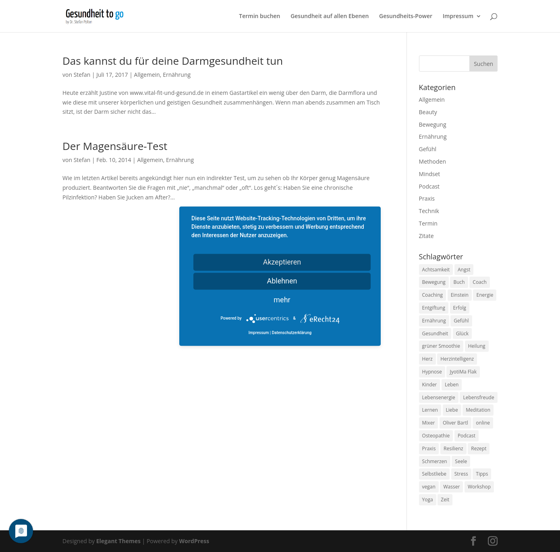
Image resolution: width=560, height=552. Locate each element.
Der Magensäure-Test (114, 146)
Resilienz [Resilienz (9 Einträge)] (453, 448)
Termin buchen (259, 16)
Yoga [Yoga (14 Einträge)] (427, 499)
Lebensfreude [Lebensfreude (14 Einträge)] (478, 397)
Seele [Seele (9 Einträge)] (461, 461)
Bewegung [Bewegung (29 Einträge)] (434, 282)
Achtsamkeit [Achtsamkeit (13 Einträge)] (436, 269)
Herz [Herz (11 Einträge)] (427, 358)
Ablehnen (282, 281)
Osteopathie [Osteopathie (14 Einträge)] (436, 435)
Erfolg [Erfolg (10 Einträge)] (459, 307)
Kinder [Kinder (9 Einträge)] (429, 384)
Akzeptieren (282, 262)
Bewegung (432, 124)
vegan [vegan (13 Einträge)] (429, 486)
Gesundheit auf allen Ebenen (329, 16)
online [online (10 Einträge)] (483, 422)
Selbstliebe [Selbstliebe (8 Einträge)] (434, 473)
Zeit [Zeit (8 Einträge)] (445, 499)
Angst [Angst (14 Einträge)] (464, 269)
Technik (429, 211)
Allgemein (147, 74)
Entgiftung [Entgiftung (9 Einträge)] (433, 307)
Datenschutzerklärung (291, 332)
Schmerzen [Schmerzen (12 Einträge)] (434, 461)
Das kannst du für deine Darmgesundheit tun (172, 60)
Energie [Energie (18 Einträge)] (484, 294)
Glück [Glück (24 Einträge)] (462, 333)
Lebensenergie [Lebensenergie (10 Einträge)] (438, 397)
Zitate (426, 236)
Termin (428, 223)
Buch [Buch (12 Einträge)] (459, 282)
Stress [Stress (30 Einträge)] (461, 473)
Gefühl (427, 149)
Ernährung (177, 74)
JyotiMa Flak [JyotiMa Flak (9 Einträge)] (463, 371)
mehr (282, 299)
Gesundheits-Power (405, 16)
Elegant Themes (118, 541)
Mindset (429, 174)
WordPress (194, 541)
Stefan (82, 74)
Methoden (432, 161)
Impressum (458, 16)
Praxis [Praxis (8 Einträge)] (429, 448)
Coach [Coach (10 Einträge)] (480, 282)
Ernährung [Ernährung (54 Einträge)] (434, 320)
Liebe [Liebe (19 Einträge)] (452, 409)
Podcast (429, 186)
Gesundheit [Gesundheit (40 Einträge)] (435, 333)
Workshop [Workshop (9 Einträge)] (479, 486)
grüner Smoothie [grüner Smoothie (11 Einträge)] (441, 346)
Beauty (428, 112)
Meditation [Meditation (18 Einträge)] (478, 409)
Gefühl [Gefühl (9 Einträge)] (461, 320)
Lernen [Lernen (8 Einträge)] (430, 409)
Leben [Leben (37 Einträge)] (451, 384)
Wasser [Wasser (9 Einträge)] (451, 486)
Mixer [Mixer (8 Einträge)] (428, 422)
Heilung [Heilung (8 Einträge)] (476, 346)
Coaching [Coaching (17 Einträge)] (432, 294)
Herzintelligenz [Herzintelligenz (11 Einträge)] (457, 358)
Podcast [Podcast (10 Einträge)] (466, 435)
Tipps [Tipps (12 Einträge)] (482, 473)
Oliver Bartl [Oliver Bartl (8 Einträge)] (455, 422)
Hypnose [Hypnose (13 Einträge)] (432, 371)
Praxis (427, 198)
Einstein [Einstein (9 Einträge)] (460, 294)
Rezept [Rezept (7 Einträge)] (478, 448)
